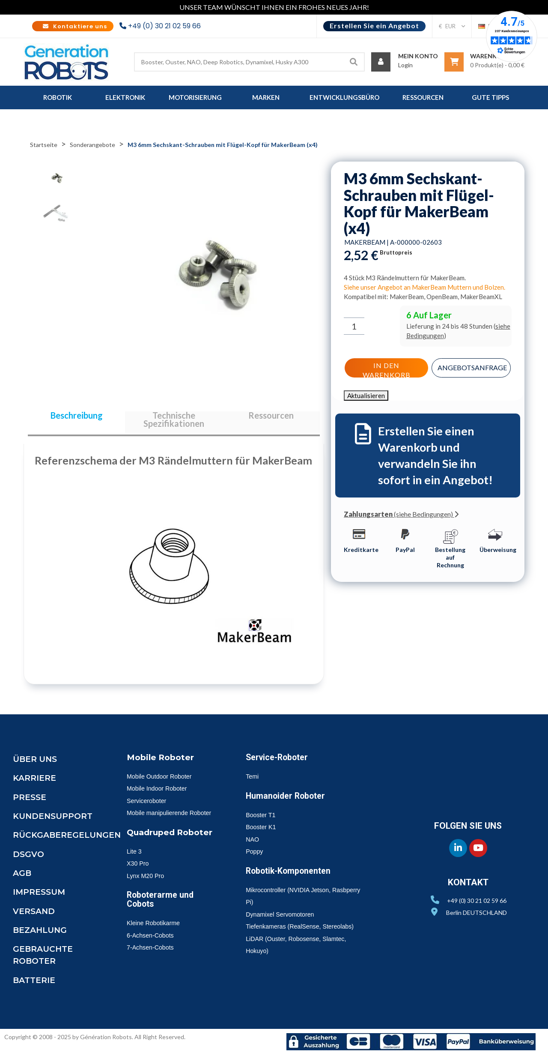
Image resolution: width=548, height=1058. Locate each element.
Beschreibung (77, 418)
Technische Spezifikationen (173, 422)
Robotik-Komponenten (293, 876)
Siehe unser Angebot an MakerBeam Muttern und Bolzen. (424, 287)
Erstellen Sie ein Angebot (374, 25)
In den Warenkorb (386, 368)
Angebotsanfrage (473, 367)
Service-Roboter (280, 762)
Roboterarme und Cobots (163, 916)
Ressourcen (271, 418)
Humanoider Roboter (289, 801)
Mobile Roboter (162, 762)
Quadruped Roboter (172, 849)
